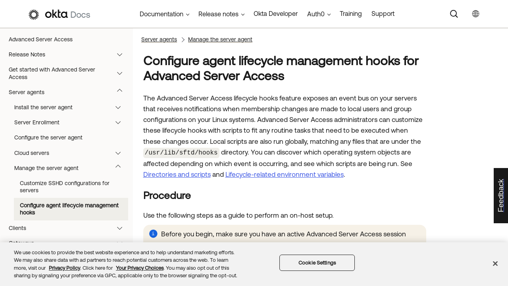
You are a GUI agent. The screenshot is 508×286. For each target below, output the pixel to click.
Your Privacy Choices (140, 268)
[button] (121, 54)
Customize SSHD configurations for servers (65, 186)
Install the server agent (71, 107)
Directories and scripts (177, 174)
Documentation (161, 13)
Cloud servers (71, 152)
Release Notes (69, 54)
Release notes (218, 13)
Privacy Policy (64, 268)
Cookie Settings (317, 263)
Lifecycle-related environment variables (284, 174)
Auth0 (316, 13)
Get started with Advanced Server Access (69, 73)
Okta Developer (276, 13)
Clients (69, 228)
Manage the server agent (71, 168)
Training (351, 13)
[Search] (454, 14)
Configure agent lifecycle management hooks (69, 209)
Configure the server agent (48, 137)
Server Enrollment (71, 122)
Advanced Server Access (41, 39)
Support (382, 13)
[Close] (495, 263)
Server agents (69, 92)
